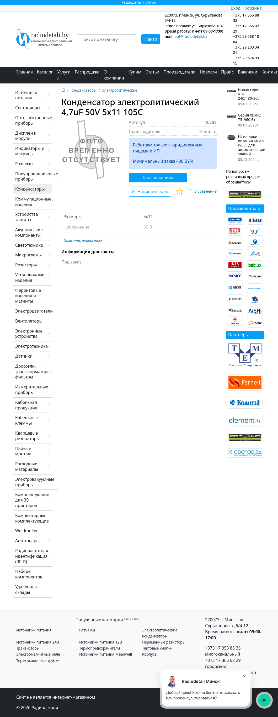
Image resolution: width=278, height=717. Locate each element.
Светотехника (29, 245)
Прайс (227, 72)
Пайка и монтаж (23, 451)
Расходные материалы (26, 466)
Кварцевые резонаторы (27, 435)
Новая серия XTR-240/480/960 (249, 94)
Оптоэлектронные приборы (33, 120)
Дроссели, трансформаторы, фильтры (33, 371)
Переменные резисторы (163, 642)
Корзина (253, 8)
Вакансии (247, 72)
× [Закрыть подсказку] (244, 676)
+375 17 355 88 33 (223, 648)
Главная (24, 72)
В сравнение (205, 191)
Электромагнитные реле (38, 654)
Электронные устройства (28, 333)
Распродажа (87, 72)
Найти (151, 39)
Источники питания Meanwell (105, 654)
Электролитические (119, 90)
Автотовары (27, 541)
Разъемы (24, 164)
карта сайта (132, 618)
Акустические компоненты (29, 232)
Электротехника (31, 346)
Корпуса (149, 654)
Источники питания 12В (100, 642)
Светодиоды (27, 107)
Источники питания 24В (37, 642)
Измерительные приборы (31, 389)
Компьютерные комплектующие (32, 518)
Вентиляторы (28, 321)
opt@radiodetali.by (190, 36)
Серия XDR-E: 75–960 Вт (249, 117)
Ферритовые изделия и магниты (28, 295)
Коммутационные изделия (33, 201)
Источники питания (26, 95)
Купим (134, 72)
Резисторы (26, 265)
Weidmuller (26, 531)
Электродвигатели (34, 311)
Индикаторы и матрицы (29, 151)
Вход (235, 8)
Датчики (24, 356)
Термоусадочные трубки (38, 660)
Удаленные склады (26, 589)
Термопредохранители (99, 648)
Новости (208, 72)
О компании (114, 75)
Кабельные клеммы (26, 420)
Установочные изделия (29, 277)
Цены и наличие (158, 178)
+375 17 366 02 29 (223, 660)
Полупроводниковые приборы (36, 176)
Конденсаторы (30, 189)
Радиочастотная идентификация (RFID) (31, 556)
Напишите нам (150, 191)
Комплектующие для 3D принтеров (32, 500)
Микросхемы (28, 255)
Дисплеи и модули (25, 135)
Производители (180, 72)
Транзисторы (28, 648)
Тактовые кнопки (157, 648)
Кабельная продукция (26, 405)
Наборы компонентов (28, 574)
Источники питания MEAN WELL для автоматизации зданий (251, 145)
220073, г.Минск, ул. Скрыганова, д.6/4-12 (226, 623)
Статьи (152, 72)
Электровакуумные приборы (34, 482)
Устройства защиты (26, 217)
